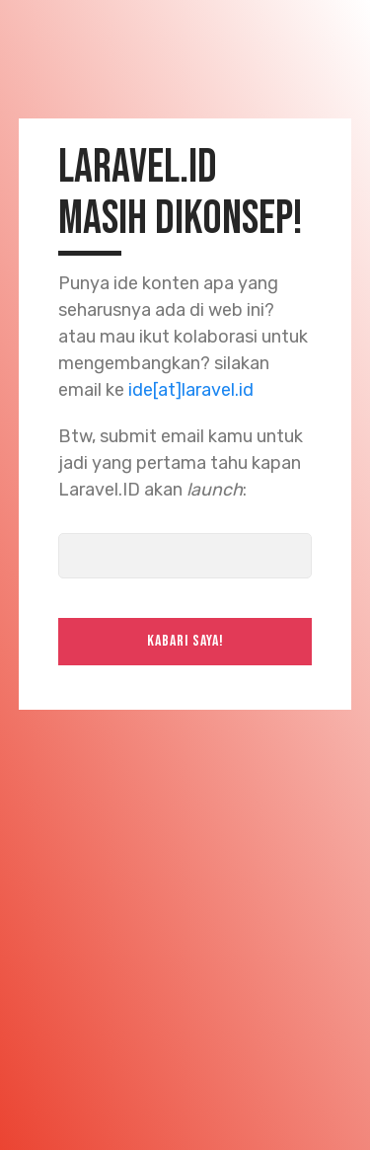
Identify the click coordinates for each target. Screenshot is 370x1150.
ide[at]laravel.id (191, 390)
